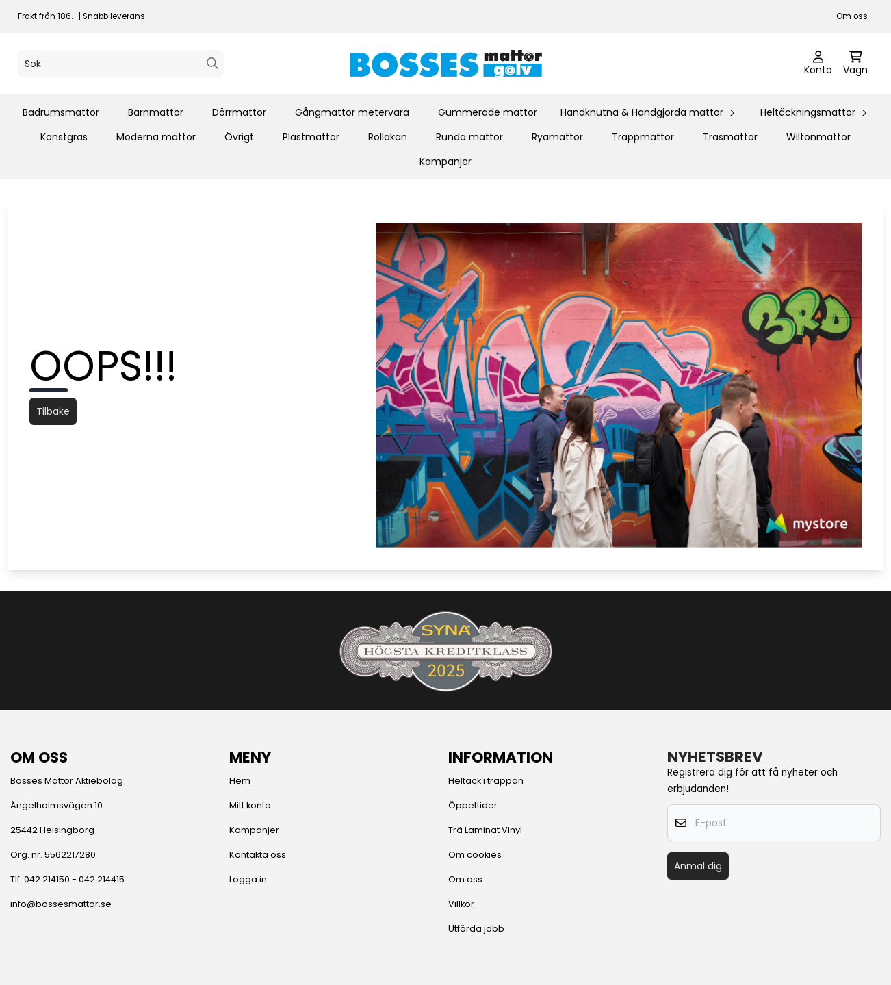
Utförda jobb (476, 928)
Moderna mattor (156, 137)
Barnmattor (155, 112)
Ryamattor (557, 137)
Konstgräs (64, 137)
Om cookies (475, 854)
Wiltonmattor (818, 137)
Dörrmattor (239, 112)
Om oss (852, 16)
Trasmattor (730, 137)
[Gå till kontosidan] (818, 63)
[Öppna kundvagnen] (855, 63)
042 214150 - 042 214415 (74, 879)
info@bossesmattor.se (61, 904)
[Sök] (121, 63)
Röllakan (387, 137)
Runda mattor (469, 137)
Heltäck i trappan (486, 780)
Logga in (248, 879)
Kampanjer (445, 161)
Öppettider (473, 805)
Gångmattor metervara (352, 112)
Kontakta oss (257, 854)
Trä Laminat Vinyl (485, 830)
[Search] (212, 63)
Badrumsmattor (61, 112)
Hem (239, 780)
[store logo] (445, 64)
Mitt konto (250, 805)
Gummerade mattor (487, 112)
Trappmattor (643, 137)
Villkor (461, 904)
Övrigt (239, 137)
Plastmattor (311, 137)
